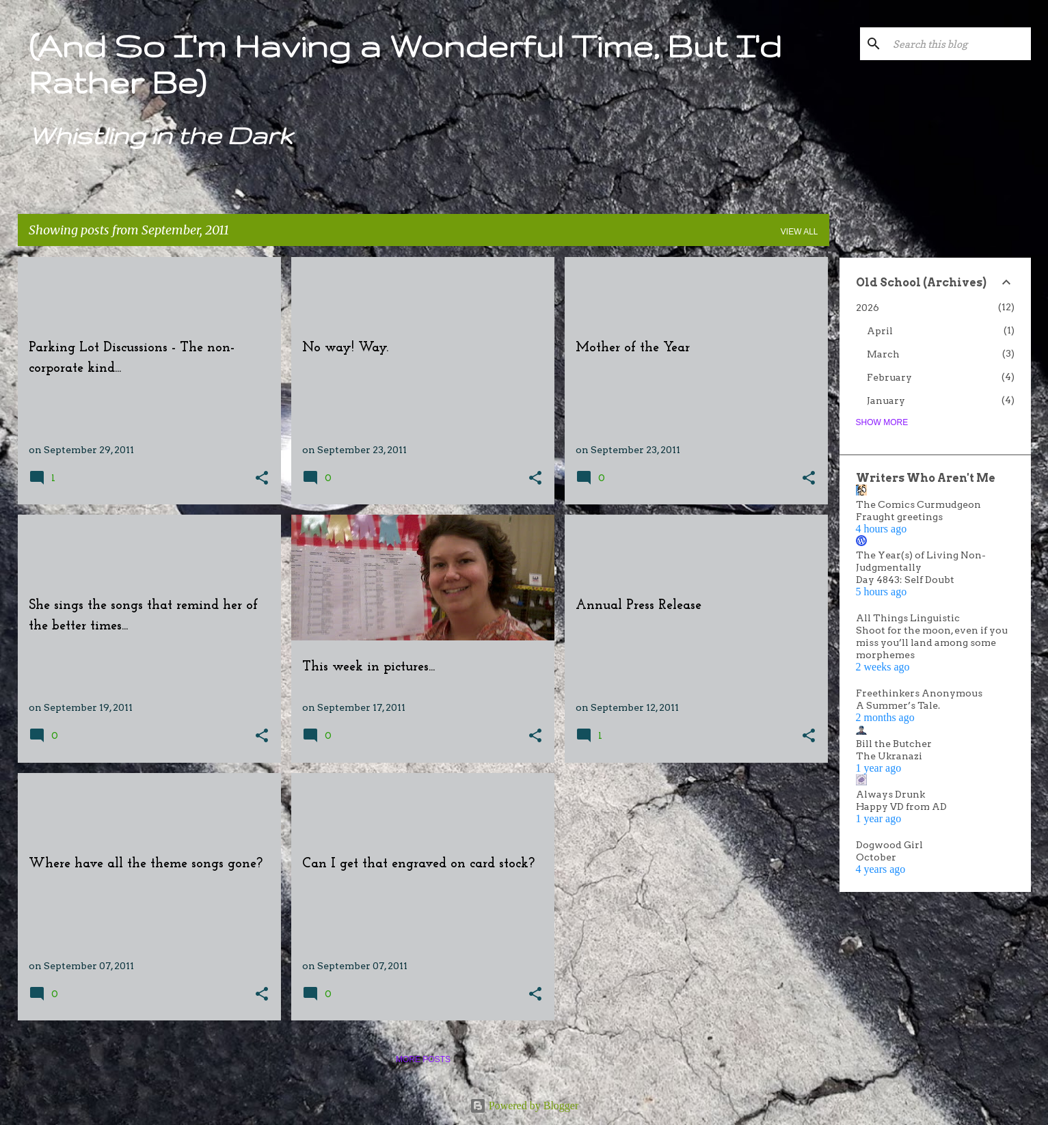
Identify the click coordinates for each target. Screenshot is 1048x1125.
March (883, 354)
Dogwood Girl (889, 844)
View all (799, 231)
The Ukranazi (889, 755)
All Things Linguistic (908, 617)
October (876, 857)
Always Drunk (890, 794)
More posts (423, 1059)
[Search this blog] (959, 43)
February (889, 377)
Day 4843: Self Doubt (905, 579)
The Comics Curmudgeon (918, 504)
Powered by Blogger (524, 1105)
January (886, 400)
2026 (867, 307)
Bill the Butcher (894, 743)
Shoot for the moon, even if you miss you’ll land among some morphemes (932, 642)
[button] (262, 479)
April (880, 330)
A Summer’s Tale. (898, 705)
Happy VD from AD (901, 806)
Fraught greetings (899, 516)
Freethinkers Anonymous (919, 693)
